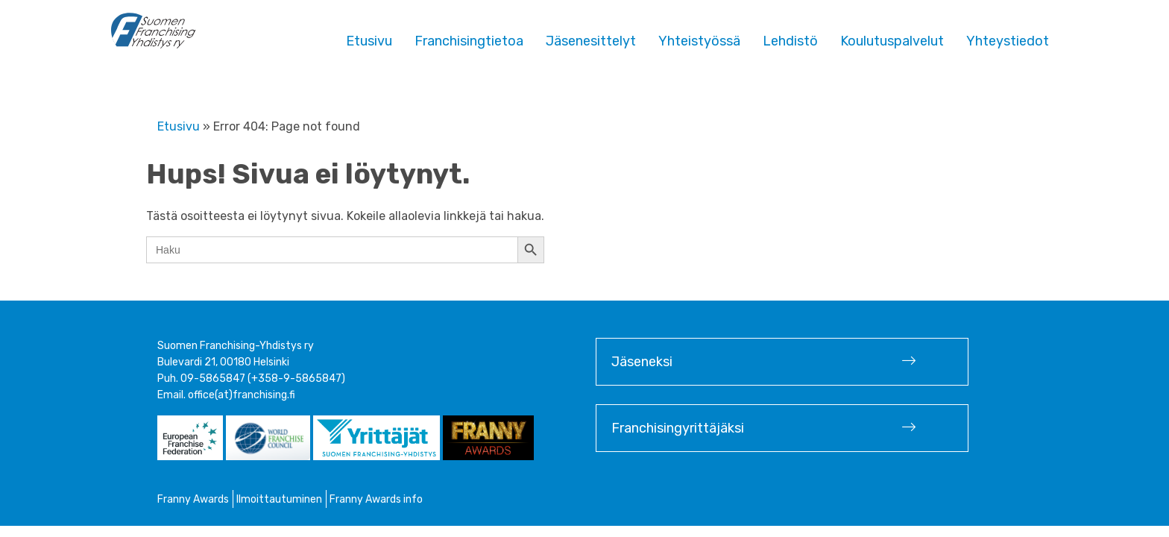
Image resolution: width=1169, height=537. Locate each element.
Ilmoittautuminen (279, 499)
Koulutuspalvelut (892, 41)
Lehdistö (790, 41)
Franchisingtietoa (469, 41)
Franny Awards (193, 499)
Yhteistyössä (699, 41)
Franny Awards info (376, 499)
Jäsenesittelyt (591, 41)
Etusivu (369, 41)
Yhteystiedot (1007, 41)
